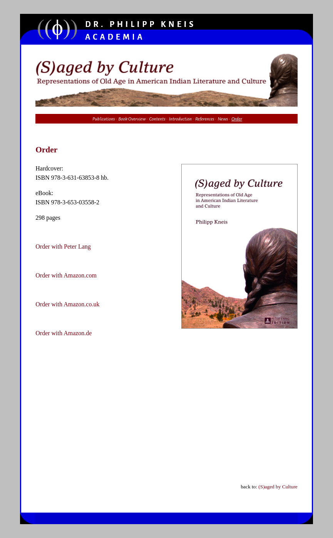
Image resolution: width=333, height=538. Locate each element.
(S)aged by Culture (277, 487)
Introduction (180, 119)
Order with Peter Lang (63, 246)
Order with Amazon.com (66, 275)
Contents (157, 119)
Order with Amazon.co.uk (67, 304)
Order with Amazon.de (63, 333)
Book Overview (132, 119)
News (223, 119)
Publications (103, 119)
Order (236, 119)
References (204, 119)
